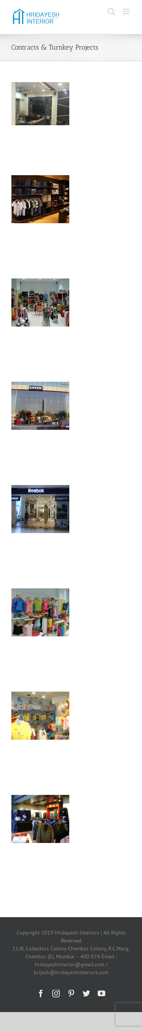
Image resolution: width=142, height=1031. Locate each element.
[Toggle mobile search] (111, 12)
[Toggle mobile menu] (127, 12)
